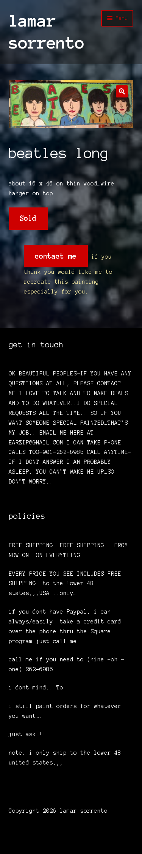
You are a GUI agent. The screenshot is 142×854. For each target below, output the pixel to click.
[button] (122, 91)
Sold (28, 218)
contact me (55, 256)
